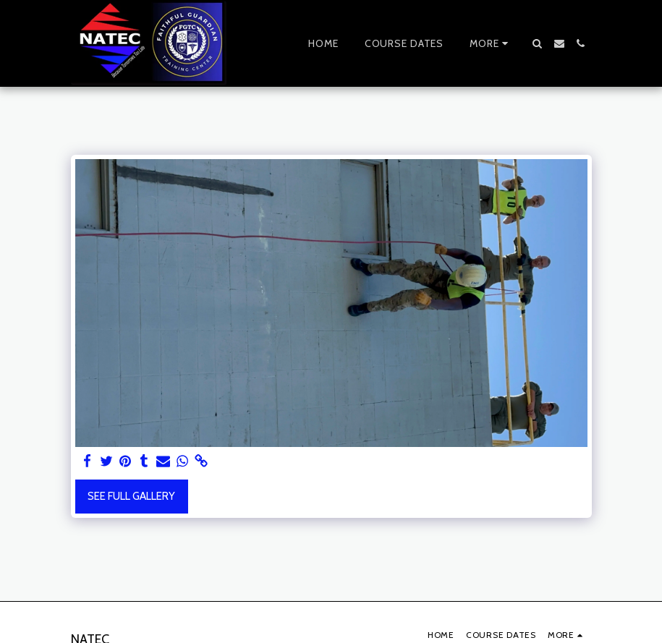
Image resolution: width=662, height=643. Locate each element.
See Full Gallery (131, 496)
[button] (537, 43)
